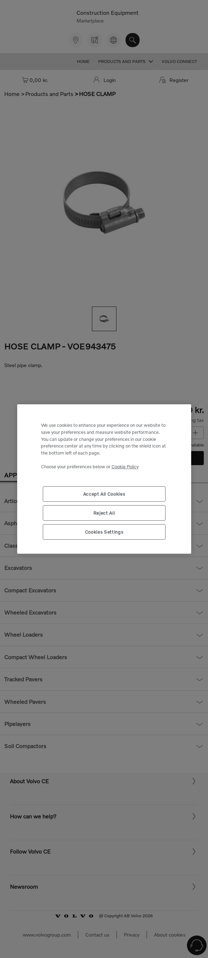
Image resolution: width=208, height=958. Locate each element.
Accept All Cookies (104, 494)
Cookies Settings (104, 532)
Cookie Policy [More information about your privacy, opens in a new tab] (125, 466)
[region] (104, 479)
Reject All (104, 513)
